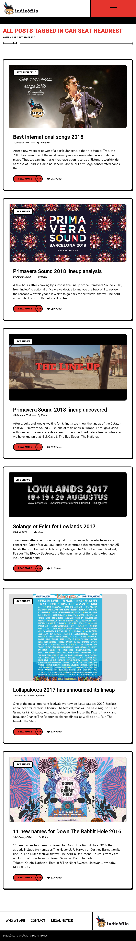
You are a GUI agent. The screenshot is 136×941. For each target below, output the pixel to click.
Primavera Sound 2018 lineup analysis (57, 271)
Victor (44, 277)
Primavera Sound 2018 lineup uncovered (60, 410)
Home (6, 37)
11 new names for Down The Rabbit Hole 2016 (67, 831)
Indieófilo (44, 142)
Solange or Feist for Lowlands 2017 (54, 526)
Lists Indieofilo (26, 72)
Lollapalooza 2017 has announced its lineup (64, 690)
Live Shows (23, 211)
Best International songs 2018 (48, 137)
